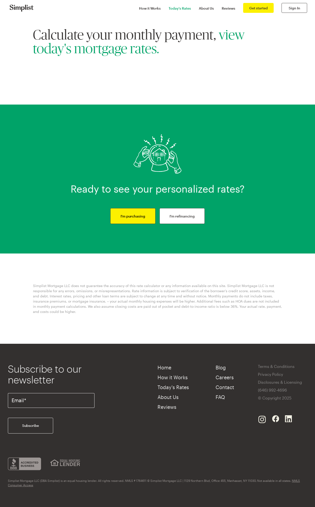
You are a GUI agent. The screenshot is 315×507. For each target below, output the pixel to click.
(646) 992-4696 (272, 390)
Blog (221, 367)
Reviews (228, 8)
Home (164, 367)
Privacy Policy (270, 374)
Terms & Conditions (276, 366)
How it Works (150, 8)
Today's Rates (180, 8)
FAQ (220, 397)
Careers (225, 377)
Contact (225, 387)
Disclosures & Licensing (280, 382)
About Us (206, 8)
